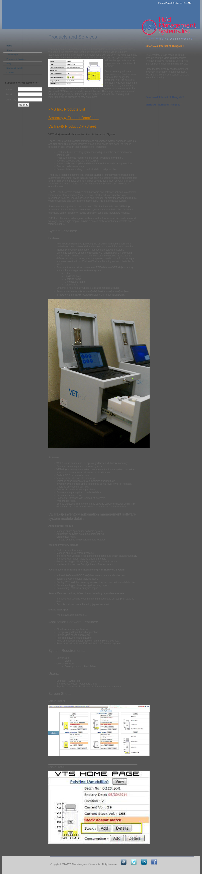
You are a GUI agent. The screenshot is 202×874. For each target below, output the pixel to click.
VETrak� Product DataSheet (72, 126)
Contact (10, 72)
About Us (10, 50)
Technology (12, 55)
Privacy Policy (164, 3)
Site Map (188, 3)
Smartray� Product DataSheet (73, 118)
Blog (8, 63)
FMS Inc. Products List (66, 109)
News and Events (14, 68)
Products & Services (16, 59)
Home (9, 46)
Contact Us (177, 3)
